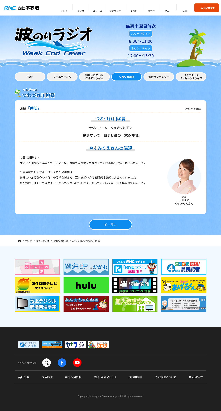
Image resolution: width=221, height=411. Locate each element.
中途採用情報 (73, 377)
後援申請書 (135, 377)
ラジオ (81, 10)
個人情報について (165, 377)
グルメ (168, 10)
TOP (30, 76)
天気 (185, 10)
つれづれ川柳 (126, 76)
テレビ (64, 10)
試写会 (151, 10)
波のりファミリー (158, 76)
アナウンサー (116, 10)
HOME (19, 241)
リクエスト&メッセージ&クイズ (191, 76)
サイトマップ (196, 377)
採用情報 (47, 377)
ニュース (97, 10)
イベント (134, 10)
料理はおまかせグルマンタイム (94, 76)
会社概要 (23, 377)
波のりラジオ (42, 240)
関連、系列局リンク (105, 377)
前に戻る (110, 224)
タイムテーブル (62, 76)
